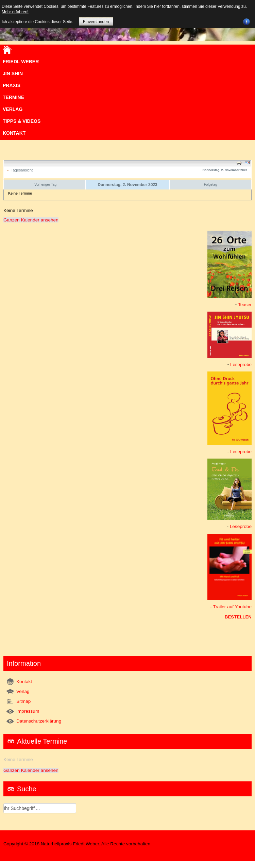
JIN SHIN (13, 73)
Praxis (11, 85)
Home (7, 50)
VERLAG (12, 109)
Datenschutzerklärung (38, 721)
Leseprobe (241, 364)
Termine (13, 97)
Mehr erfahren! (15, 12)
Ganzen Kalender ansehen (30, 219)
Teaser (245, 304)
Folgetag (210, 184)
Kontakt (14, 133)
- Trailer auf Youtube (231, 606)
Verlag (23, 691)
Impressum (27, 711)
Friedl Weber (21, 61)
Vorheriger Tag (45, 184)
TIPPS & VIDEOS (21, 121)
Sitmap (23, 701)
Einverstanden (96, 21)
